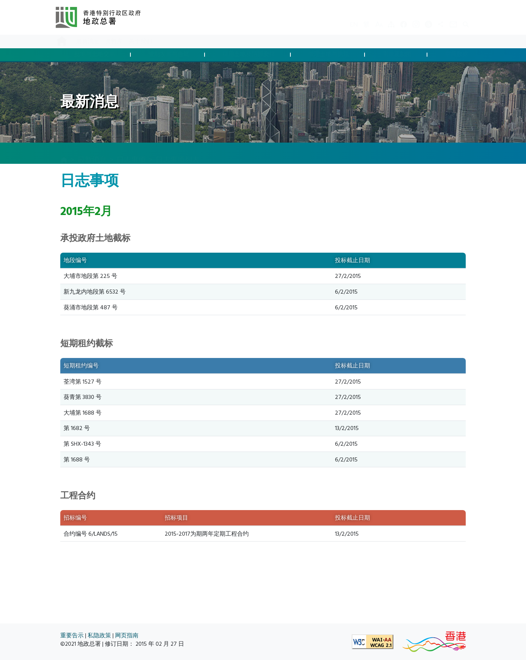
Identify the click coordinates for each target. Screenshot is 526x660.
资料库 (114, 41)
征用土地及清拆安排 (248, 54)
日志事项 (131, 153)
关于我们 (140, 41)
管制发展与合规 (168, 54)
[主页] (64, 153)
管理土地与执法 (328, 54)
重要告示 (72, 636)
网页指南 (126, 636)
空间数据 (456, 54)
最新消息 (87, 41)
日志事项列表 (177, 153)
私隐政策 (99, 636)
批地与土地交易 (94, 54)
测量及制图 (397, 54)
